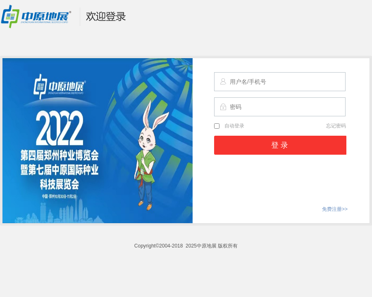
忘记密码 (336, 126)
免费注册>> (335, 209)
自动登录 (229, 126)
